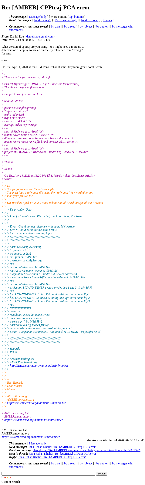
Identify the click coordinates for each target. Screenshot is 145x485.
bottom (78, 16)
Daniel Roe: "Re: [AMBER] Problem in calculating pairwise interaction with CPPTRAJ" (86, 450)
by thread (70, 26)
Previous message (66, 20)
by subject (86, 26)
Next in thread (90, 20)
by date (55, 26)
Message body (37, 16)
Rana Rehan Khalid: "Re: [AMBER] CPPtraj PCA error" (62, 446)
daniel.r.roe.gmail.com (39, 36)
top (70, 16)
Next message (42, 20)
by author (102, 26)
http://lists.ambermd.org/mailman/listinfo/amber (39, 365)
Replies (107, 20)
